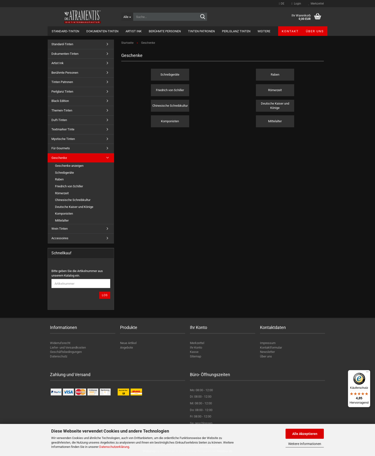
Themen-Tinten (61, 110)
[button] (281, 3)
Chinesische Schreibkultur (72, 200)
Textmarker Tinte (62, 129)
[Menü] (367, 373)
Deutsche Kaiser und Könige (74, 207)
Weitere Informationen (304, 444)
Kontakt (290, 31)
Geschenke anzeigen (69, 165)
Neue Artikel (128, 343)
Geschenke (59, 158)
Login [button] (296, 3)
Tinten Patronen (201, 31)
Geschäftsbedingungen (66, 352)
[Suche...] (127, 16)
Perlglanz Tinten (236, 31)
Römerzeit (62, 193)
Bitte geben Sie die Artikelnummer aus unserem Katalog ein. (77, 273)
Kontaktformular (271, 347)
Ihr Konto (196, 347)
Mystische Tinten (63, 139)
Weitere (264, 31)
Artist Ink (134, 31)
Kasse (194, 352)
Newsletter (267, 352)
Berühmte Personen (165, 31)
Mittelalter (62, 220)
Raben (59, 179)
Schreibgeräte (64, 172)
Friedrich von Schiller (69, 186)
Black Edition (60, 101)
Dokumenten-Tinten (102, 31)
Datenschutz (58, 356)
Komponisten (64, 213)
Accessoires (59, 238)
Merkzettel (316, 3)
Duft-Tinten (59, 120)
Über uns (315, 31)
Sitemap (195, 356)
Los (105, 295)
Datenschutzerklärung (114, 447)
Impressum (268, 343)
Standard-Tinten (65, 31)
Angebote (126, 347)
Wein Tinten (59, 228)
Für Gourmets (60, 148)
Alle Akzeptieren (304, 434)
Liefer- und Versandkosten (68, 347)
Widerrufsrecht (60, 343)
